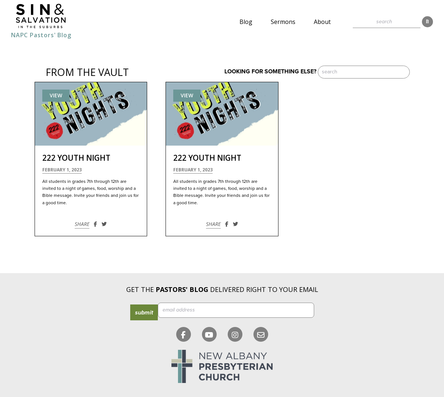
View (56, 95)
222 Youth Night (76, 158)
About (322, 22)
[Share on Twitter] (104, 223)
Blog (245, 22)
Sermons (283, 22)
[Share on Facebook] (95, 223)
